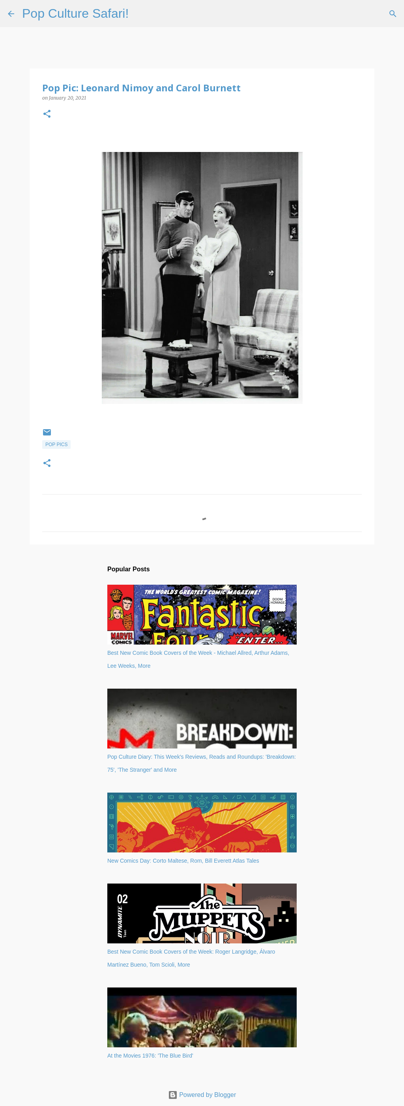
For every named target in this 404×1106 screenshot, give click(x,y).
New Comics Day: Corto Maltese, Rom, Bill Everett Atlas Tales (183, 861)
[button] (47, 114)
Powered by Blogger (202, 1094)
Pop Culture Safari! (75, 13)
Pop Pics (56, 444)
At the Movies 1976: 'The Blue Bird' (150, 1055)
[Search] (139, 13)
